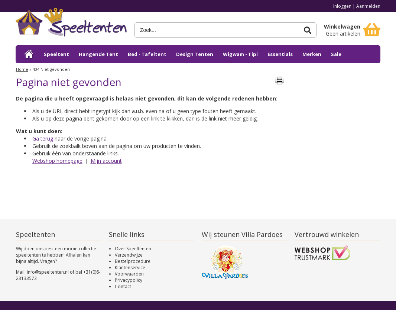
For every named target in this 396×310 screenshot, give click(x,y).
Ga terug (42, 138)
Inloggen (342, 6)
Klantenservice (130, 267)
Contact (123, 286)
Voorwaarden (129, 274)
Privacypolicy (128, 280)
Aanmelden (368, 6)
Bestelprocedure (132, 261)
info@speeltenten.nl (48, 272)
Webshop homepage (57, 160)
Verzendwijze (129, 255)
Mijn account (106, 160)
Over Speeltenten (133, 248)
